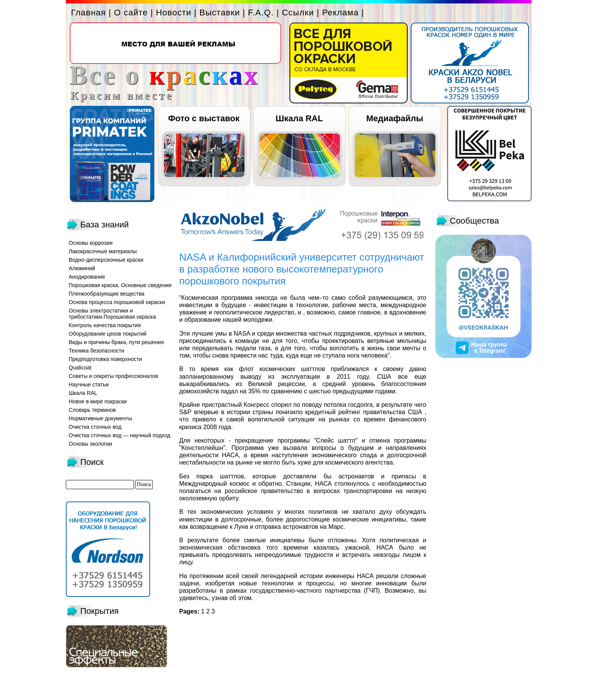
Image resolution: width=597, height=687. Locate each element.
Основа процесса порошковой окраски (117, 302)
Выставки (219, 12)
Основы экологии (90, 444)
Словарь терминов (92, 410)
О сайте (131, 12)
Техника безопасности (96, 351)
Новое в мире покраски (98, 401)
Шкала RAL (299, 118)
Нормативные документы (100, 418)
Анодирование (87, 277)
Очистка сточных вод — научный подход (120, 435)
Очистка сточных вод (95, 427)
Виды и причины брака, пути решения (116, 342)
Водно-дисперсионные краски (106, 260)
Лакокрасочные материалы (103, 251)
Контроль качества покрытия (105, 325)
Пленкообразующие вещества (107, 294)
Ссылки (298, 12)
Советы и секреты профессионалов (113, 376)
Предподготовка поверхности (105, 359)
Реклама (340, 12)
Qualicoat (80, 367)
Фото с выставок (203, 118)
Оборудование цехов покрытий (108, 334)
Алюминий (82, 268)
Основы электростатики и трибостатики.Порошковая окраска (112, 314)
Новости (173, 12)
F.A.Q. (261, 12)
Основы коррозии (91, 243)
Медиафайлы (394, 118)
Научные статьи (89, 384)
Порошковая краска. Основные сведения (120, 285)
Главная (88, 12)
